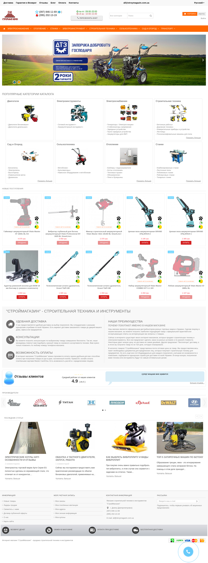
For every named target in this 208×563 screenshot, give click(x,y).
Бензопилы (13, 168)
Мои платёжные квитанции (66, 505)
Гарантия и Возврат (26, 3)
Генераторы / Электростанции (120, 125)
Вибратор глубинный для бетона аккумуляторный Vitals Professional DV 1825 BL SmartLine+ (63, 233)
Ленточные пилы (164, 170)
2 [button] (105, 410)
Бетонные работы (164, 125)
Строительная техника (168, 101)
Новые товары (10, 501)
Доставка (8, 3)
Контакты (74, 3)
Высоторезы (13, 173)
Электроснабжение (116, 101)
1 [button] (102, 410)
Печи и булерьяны (115, 177)
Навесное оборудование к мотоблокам (74, 173)
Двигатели (13, 101)
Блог (53, 3)
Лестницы (161, 132)
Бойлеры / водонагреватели (119, 168)
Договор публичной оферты (15, 513)
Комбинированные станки (168, 168)
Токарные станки (164, 177)
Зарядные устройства (116, 129)
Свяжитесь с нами (11, 509)
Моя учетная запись (64, 495)
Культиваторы (64, 170)
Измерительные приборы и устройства (173, 129)
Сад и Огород (14, 144)
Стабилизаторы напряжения (119, 127)
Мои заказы (60, 501)
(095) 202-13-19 (46, 15)
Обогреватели (113, 175)
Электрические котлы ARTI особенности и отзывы (22, 458)
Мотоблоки (62, 168)
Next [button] (204, 403)
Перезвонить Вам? (87, 18)
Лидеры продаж (10, 505)
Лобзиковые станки (165, 173)
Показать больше (193, 138)
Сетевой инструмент (66, 125)
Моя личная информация (66, 513)
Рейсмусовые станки (165, 175)
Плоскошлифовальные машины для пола (174, 134)
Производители (10, 393)
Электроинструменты (69, 101)
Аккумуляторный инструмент (70, 127)
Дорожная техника (164, 127)
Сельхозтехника (66, 144)
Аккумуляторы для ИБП (117, 134)
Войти (203, 18)
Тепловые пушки (114, 173)
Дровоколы (13, 177)
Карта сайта (9, 521)
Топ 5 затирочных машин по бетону (180, 457)
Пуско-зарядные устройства (119, 132)
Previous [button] (3, 403)
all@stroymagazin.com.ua (136, 3)
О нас (6, 517)
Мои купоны (60, 517)
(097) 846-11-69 (46, 11)
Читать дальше (12, 478)
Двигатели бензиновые (18, 125)
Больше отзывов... (197, 383)
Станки (160, 144)
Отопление (112, 144)
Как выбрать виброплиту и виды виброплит (127, 458)
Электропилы (14, 170)
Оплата (62, 3)
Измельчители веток (16, 175)
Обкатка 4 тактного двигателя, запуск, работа (75, 458)
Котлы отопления (114, 170)
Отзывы (43, 3)
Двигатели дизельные (17, 127)
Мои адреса (60, 509)
